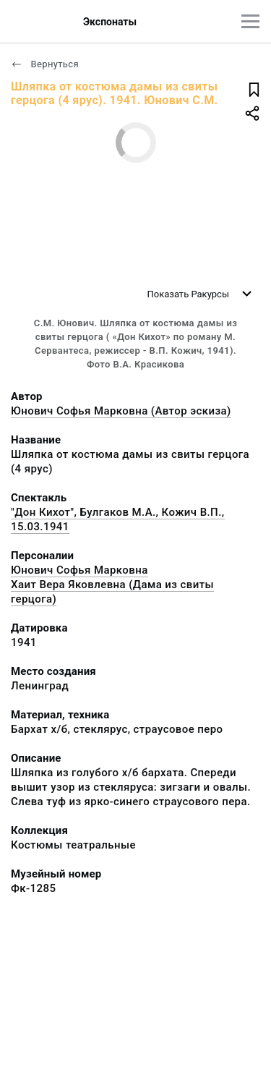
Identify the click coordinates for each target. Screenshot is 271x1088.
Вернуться (45, 64)
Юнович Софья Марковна (79, 570)
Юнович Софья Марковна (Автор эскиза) (121, 410)
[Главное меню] (250, 21)
